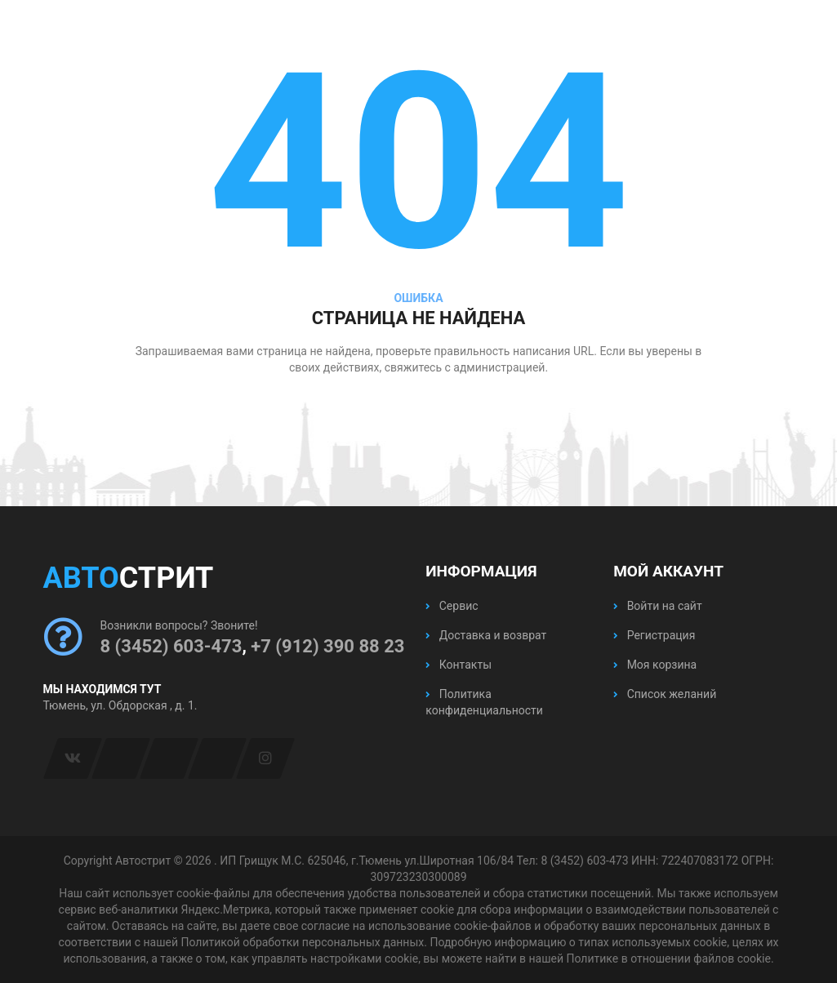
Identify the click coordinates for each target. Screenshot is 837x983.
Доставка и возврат (485, 635)
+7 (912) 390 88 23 (327, 646)
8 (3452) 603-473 (171, 646)
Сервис (451, 605)
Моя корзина (655, 664)
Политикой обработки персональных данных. (303, 942)
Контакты (458, 664)
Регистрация (654, 635)
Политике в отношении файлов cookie (668, 958)
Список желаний (664, 694)
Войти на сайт (657, 605)
